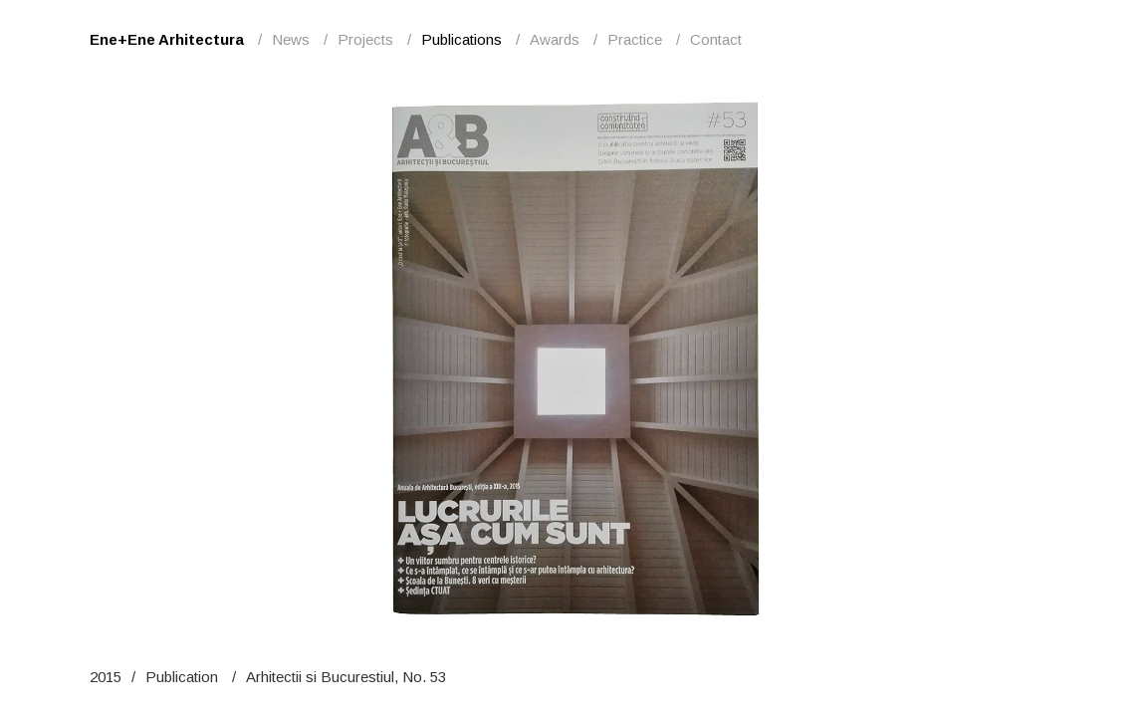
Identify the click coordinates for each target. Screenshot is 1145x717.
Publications (461, 39)
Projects (365, 39)
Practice (634, 39)
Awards (554, 39)
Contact (716, 39)
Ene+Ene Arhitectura (167, 39)
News (291, 39)
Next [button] (851, 358)
